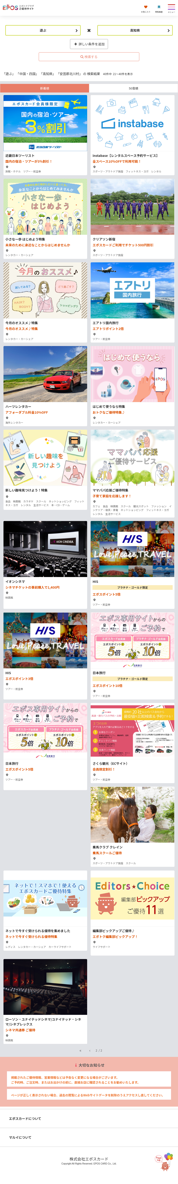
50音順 (133, 88)
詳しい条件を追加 (89, 44)
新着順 (44, 88)
